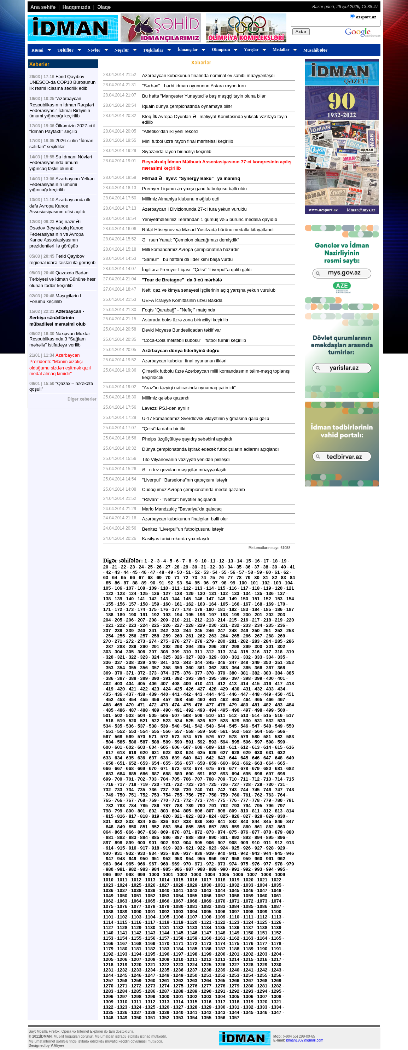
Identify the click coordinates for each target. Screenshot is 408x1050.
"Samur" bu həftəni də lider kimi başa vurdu (187, 259)
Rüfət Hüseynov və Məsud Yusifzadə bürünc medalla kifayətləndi (208, 229)
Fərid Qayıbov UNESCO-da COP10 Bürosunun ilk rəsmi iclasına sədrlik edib (62, 82)
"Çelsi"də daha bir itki (163, 428)
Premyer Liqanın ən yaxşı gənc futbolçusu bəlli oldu (194, 188)
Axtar (301, 31)
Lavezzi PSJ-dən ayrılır (165, 408)
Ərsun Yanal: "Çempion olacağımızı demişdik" (190, 240)
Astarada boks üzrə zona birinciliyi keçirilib (185, 319)
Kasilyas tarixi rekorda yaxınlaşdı (175, 538)
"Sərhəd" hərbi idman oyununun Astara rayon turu (194, 85)
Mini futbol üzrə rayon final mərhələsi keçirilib (187, 141)
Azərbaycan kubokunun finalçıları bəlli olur (185, 518)
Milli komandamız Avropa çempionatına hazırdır (190, 249)
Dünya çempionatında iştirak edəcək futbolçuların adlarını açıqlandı (210, 449)
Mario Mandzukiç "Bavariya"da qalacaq (182, 509)
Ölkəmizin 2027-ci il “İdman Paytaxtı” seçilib (62, 128)
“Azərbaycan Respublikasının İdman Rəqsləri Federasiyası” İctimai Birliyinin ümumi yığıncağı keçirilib (61, 107)
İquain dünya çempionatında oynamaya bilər (187, 106)
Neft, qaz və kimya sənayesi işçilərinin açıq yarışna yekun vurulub (208, 290)
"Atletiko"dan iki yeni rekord (170, 131)
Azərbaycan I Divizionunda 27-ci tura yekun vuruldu (194, 209)
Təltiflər (68, 50)
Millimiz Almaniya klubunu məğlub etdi (181, 199)
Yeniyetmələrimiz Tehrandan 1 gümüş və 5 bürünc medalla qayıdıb (209, 219)
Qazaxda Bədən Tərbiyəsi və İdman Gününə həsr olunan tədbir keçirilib (62, 279)
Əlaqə (104, 7)
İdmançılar (190, 49)
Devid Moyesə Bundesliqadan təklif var (181, 330)
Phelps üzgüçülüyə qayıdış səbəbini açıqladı (187, 439)
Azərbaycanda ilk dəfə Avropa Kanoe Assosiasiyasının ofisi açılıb (60, 205)
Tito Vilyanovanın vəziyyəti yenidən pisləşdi (186, 459)
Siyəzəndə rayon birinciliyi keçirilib (176, 151)
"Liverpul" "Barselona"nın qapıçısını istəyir (185, 480)
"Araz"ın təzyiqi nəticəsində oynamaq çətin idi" (189, 387)
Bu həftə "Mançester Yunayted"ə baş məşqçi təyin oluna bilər (204, 96)
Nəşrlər (124, 50)
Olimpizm (224, 49)
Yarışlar (254, 49)
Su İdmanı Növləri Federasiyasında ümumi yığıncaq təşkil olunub (60, 162)
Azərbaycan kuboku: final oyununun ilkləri (184, 360)
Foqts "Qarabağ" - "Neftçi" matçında (178, 310)
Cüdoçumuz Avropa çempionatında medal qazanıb (193, 489)
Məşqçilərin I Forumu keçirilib (55, 298)
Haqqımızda (77, 7)
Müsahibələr (315, 50)
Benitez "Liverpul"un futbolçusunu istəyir (183, 529)
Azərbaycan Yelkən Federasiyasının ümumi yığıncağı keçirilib (61, 184)
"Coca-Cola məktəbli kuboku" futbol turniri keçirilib (194, 340)
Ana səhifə (43, 7)
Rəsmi (40, 50)
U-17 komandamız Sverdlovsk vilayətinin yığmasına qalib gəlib (205, 418)
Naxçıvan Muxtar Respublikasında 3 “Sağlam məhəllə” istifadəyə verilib (59, 339)
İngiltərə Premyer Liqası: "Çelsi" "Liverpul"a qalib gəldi (197, 269)
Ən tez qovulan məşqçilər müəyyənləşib (184, 469)
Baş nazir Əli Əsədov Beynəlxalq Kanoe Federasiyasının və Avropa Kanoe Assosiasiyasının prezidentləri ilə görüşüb (56, 234)
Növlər (97, 50)
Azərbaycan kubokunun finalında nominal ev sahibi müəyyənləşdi (208, 75)
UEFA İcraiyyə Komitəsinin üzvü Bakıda (182, 300)
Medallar (283, 49)
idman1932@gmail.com (304, 1040)
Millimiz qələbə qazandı (166, 398)
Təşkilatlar (156, 50)
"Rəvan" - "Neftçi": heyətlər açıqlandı (179, 499)
